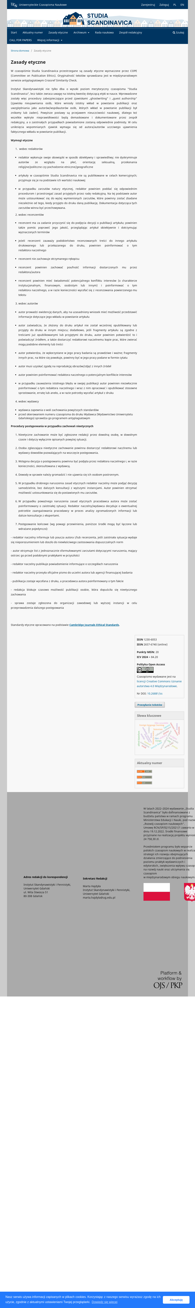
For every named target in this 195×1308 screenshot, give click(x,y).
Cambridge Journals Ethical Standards (94, 625)
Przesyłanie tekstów (149, 704)
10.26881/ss (154, 693)
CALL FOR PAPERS (21, 40)
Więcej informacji (48, 40)
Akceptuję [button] (176, 1299)
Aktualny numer (33, 32)
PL (174, 4)
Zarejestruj (148, 4)
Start (14, 32)
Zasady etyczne (58, 32)
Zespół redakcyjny (130, 32)
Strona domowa (20, 50)
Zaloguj (164, 4)
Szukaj (178, 32)
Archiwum (80, 32)
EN (182, 4)
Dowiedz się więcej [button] (104, 1302)
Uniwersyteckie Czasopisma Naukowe (39, 5)
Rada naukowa (104, 32)
